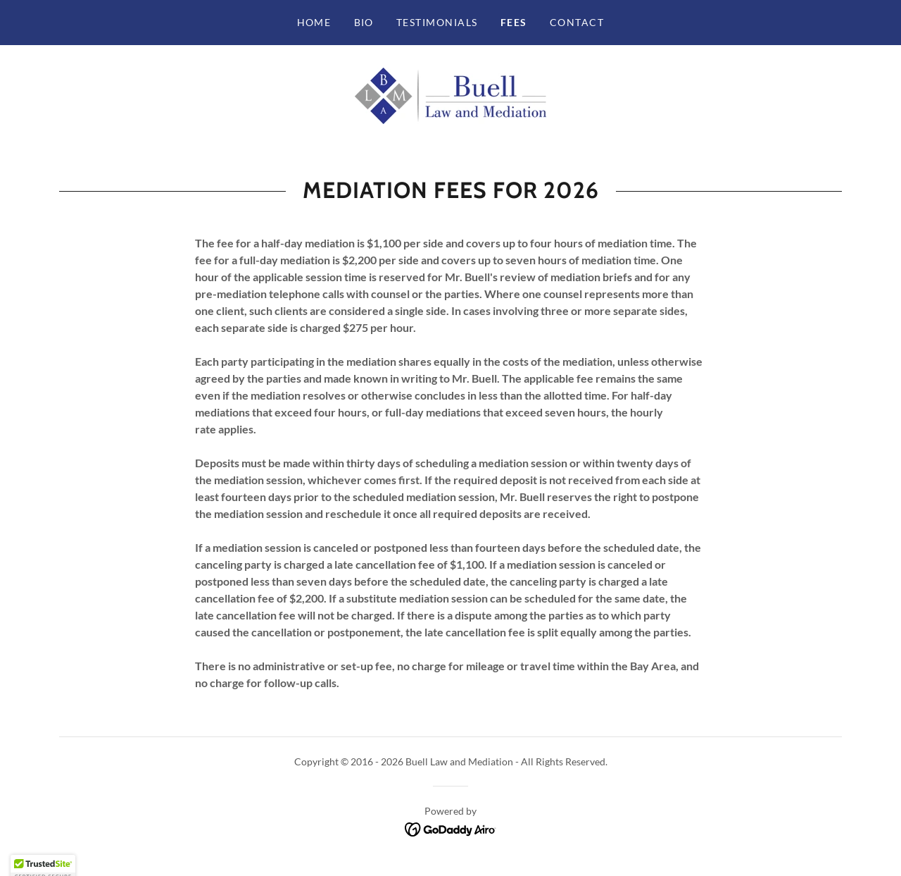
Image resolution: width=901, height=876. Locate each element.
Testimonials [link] (437, 22)
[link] (450, 94)
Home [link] (314, 22)
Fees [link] (513, 22)
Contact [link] (577, 22)
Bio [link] (364, 22)
